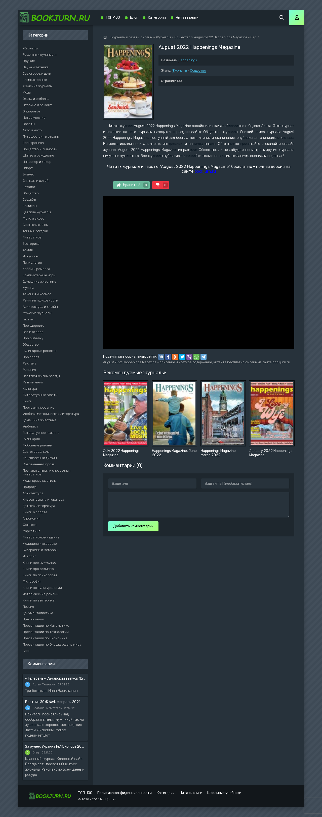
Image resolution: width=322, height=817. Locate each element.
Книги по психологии (40, 575)
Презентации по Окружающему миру (52, 644)
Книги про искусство (39, 562)
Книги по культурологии (42, 588)
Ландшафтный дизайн (40, 458)
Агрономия (31, 518)
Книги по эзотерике (39, 600)
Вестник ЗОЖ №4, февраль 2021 (52, 702)
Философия (32, 581)
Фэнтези (29, 525)
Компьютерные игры (39, 275)
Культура (30, 388)
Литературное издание (41, 433)
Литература (32, 237)
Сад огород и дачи (37, 73)
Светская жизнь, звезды (41, 376)
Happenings (187, 60)
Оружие (29, 61)
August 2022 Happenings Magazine (220, 37)
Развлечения (33, 382)
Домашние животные (39, 281)
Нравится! (132, 185)
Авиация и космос (37, 294)
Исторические (34, 117)
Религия (29, 370)
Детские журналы (37, 212)
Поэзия (28, 607)
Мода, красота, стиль (39, 480)
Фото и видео (33, 218)
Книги (27, 401)
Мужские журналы (37, 313)
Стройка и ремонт (37, 105)
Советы (29, 124)
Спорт (28, 168)
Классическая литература (43, 499)
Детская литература (39, 506)
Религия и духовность (40, 300)
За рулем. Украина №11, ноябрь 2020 (55, 746)
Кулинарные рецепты (40, 351)
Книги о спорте (35, 512)
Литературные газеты (40, 395)
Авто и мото (32, 130)
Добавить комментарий (133, 526)
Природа (29, 487)
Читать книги (187, 17)
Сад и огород (33, 332)
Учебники (30, 426)
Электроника (33, 143)
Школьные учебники (224, 793)
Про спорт (31, 357)
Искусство (31, 256)
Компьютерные (35, 80)
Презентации (33, 619)
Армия (28, 250)
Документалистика (38, 613)
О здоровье (31, 111)
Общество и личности (40, 149)
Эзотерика (31, 244)
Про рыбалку (33, 338)
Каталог (29, 187)
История (29, 556)
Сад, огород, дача (36, 451)
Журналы (179, 70)
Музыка (28, 288)
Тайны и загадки (35, 231)
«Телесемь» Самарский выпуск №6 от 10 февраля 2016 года (55, 678)
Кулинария (31, 439)
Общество (198, 70)
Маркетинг (31, 531)
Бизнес (28, 174)
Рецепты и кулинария (40, 54)
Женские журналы (37, 86)
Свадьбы (29, 199)
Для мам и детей (36, 181)
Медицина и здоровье (40, 544)
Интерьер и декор (37, 162)
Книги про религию (38, 569)
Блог (26, 651)
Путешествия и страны (41, 136)
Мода (27, 92)
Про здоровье (33, 325)
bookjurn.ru (205, 171)
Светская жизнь (35, 225)
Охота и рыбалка (36, 99)
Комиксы (30, 206)
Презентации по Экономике (45, 638)
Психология (32, 262)
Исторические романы (41, 594)
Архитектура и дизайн (40, 307)
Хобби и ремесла (36, 269)
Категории (157, 17)
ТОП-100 (113, 17)
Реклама (29, 363)
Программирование (38, 407)
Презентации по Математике (46, 625)
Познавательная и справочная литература (46, 472)
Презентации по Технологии (46, 632)
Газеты (28, 319)
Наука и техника (36, 67)
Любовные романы (37, 445)
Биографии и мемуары (40, 550)
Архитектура (33, 493)
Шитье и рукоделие (38, 155)
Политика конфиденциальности (124, 793)
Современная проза (39, 464)
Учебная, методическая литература (51, 414)
